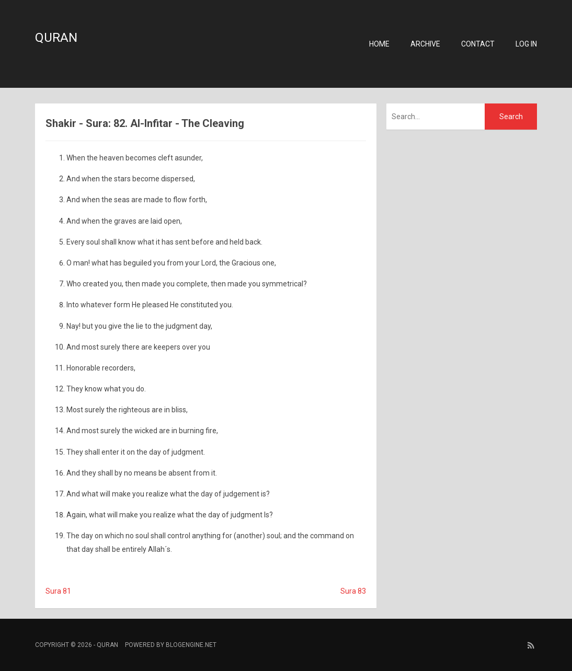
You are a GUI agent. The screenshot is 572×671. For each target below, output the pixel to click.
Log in (526, 44)
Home (379, 44)
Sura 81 (58, 591)
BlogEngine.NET (191, 645)
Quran (56, 37)
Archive (425, 44)
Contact (478, 44)
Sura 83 (353, 591)
